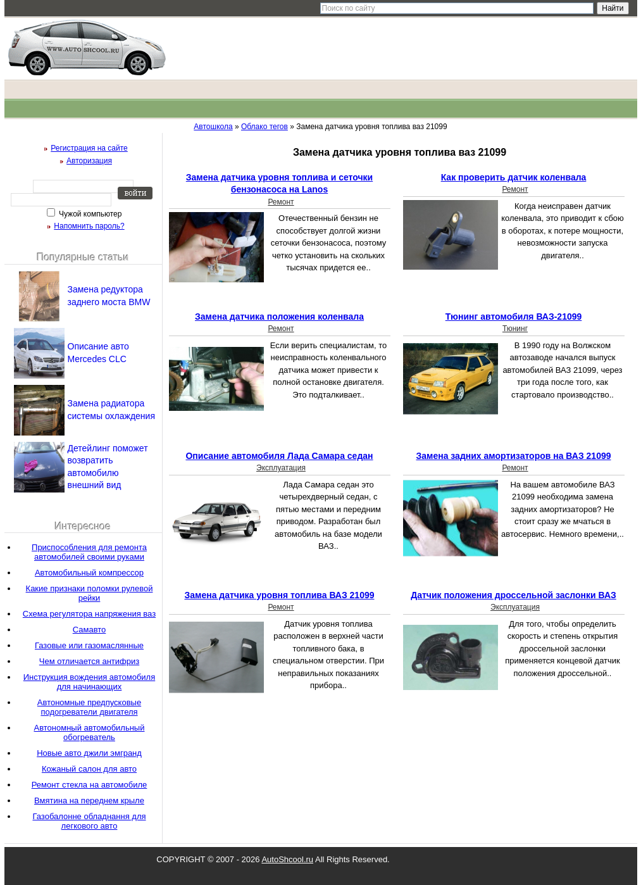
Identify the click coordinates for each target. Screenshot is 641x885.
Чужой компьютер (89, 214)
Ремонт (281, 202)
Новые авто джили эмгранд (89, 753)
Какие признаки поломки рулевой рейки (89, 593)
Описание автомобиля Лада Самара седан (279, 456)
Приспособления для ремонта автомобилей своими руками (89, 552)
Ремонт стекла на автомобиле (89, 784)
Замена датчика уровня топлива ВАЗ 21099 (280, 595)
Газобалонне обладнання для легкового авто (89, 821)
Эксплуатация (281, 467)
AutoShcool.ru (287, 859)
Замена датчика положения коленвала (279, 316)
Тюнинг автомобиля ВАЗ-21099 (513, 316)
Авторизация (89, 160)
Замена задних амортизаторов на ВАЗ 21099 (513, 456)
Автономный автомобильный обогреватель (89, 732)
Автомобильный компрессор (89, 572)
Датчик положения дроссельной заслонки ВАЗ (513, 595)
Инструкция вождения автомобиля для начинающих (89, 681)
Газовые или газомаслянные (89, 645)
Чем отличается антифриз (89, 661)
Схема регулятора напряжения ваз (89, 613)
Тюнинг (515, 328)
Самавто (89, 629)
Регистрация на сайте (89, 148)
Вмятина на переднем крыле (89, 800)
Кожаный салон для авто (89, 769)
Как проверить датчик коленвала (514, 177)
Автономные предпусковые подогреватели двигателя (89, 707)
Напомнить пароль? (89, 226)
